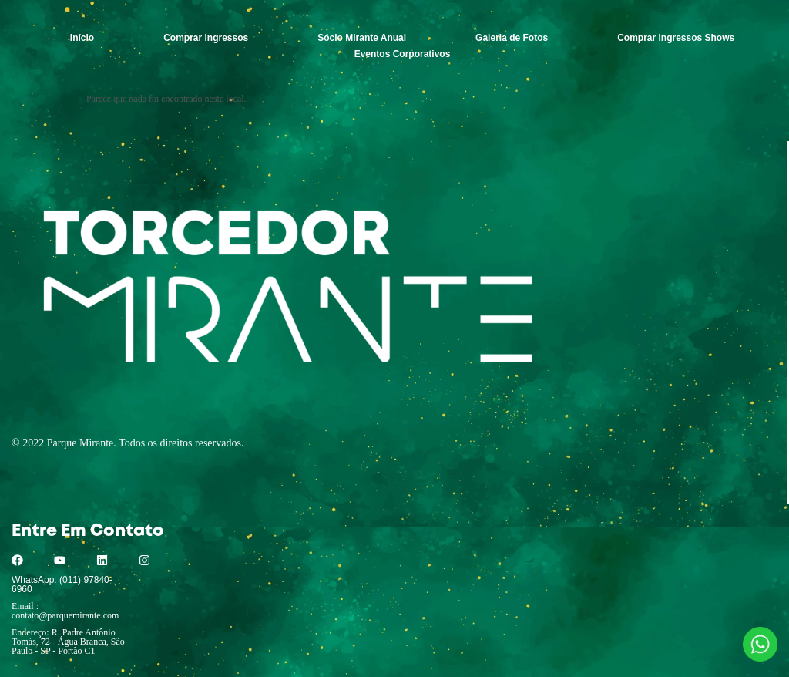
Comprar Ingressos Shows (675, 37)
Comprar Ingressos (205, 37)
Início (82, 37)
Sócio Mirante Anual (361, 37)
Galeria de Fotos (511, 37)
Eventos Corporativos (402, 54)
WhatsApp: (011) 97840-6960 (62, 584)
